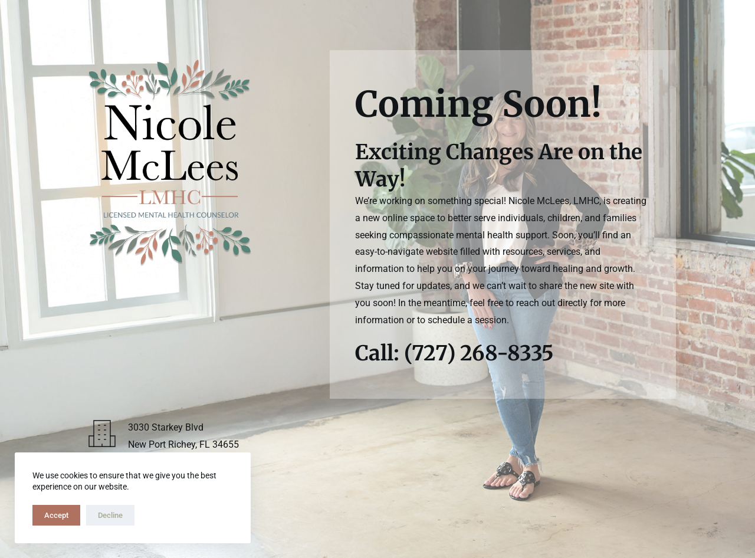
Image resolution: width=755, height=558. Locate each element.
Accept (56, 515)
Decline (110, 515)
